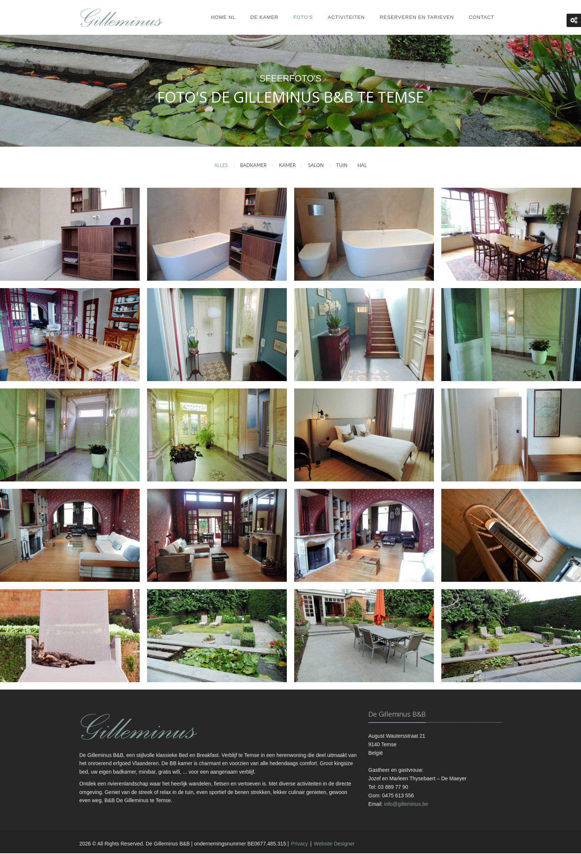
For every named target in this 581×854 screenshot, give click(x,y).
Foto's (303, 17)
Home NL (223, 17)
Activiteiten (346, 17)
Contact (481, 17)
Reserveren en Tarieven (417, 17)
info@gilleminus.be (406, 804)
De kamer (264, 17)
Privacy (299, 844)
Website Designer (334, 844)
